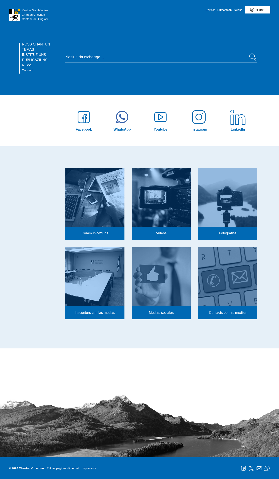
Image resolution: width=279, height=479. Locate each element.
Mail (259, 468)
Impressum (89, 468)
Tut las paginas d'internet (63, 468)
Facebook (243, 468)
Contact (27, 70)
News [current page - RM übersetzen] (27, 65)
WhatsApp (267, 468)
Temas (28, 49)
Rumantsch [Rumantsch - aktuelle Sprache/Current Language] (225, 10)
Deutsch (210, 10)
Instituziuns (34, 55)
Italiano (238, 10)
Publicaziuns (34, 60)
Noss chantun (36, 44)
